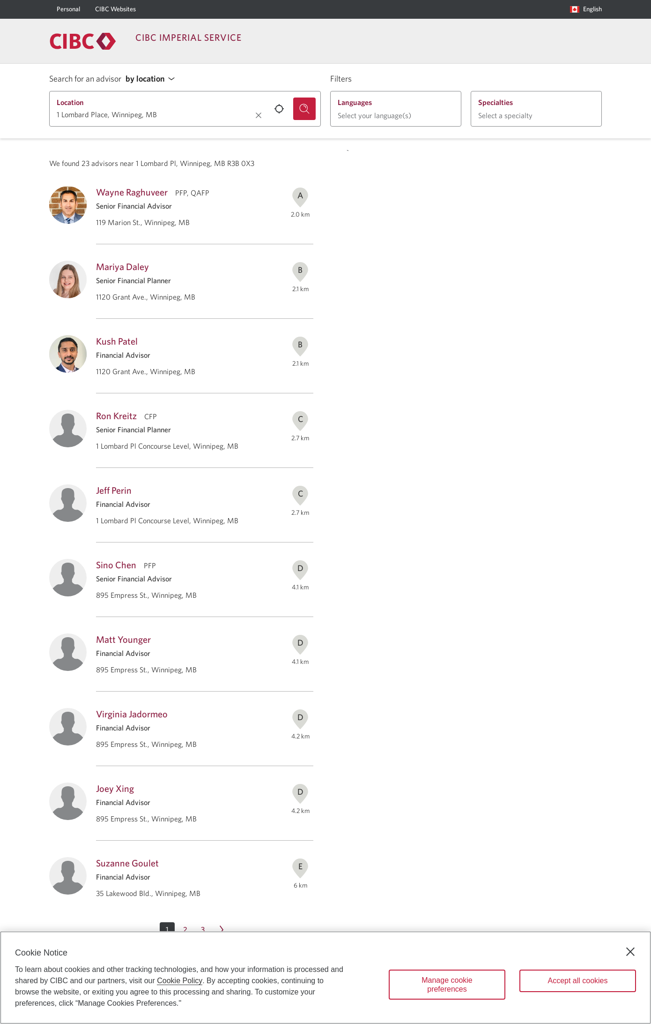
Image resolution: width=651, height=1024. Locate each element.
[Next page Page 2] (221, 929)
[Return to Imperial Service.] (83, 41)
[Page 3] (202, 929)
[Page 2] (185, 929)
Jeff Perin (114, 490)
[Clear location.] (258, 115)
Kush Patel (117, 341)
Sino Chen (116, 565)
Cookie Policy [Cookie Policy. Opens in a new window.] (179, 981)
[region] (325, 977)
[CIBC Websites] (115, 9)
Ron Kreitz (116, 416)
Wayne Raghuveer (132, 192)
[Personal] (68, 9)
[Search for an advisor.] (304, 109)
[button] (153, 79)
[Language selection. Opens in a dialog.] (585, 9)
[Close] (630, 951)
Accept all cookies (577, 981)
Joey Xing (115, 788)
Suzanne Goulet (127, 863)
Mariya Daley (122, 266)
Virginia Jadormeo (132, 714)
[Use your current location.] (279, 108)
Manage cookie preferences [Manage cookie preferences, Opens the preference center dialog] (447, 984)
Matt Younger (123, 639)
